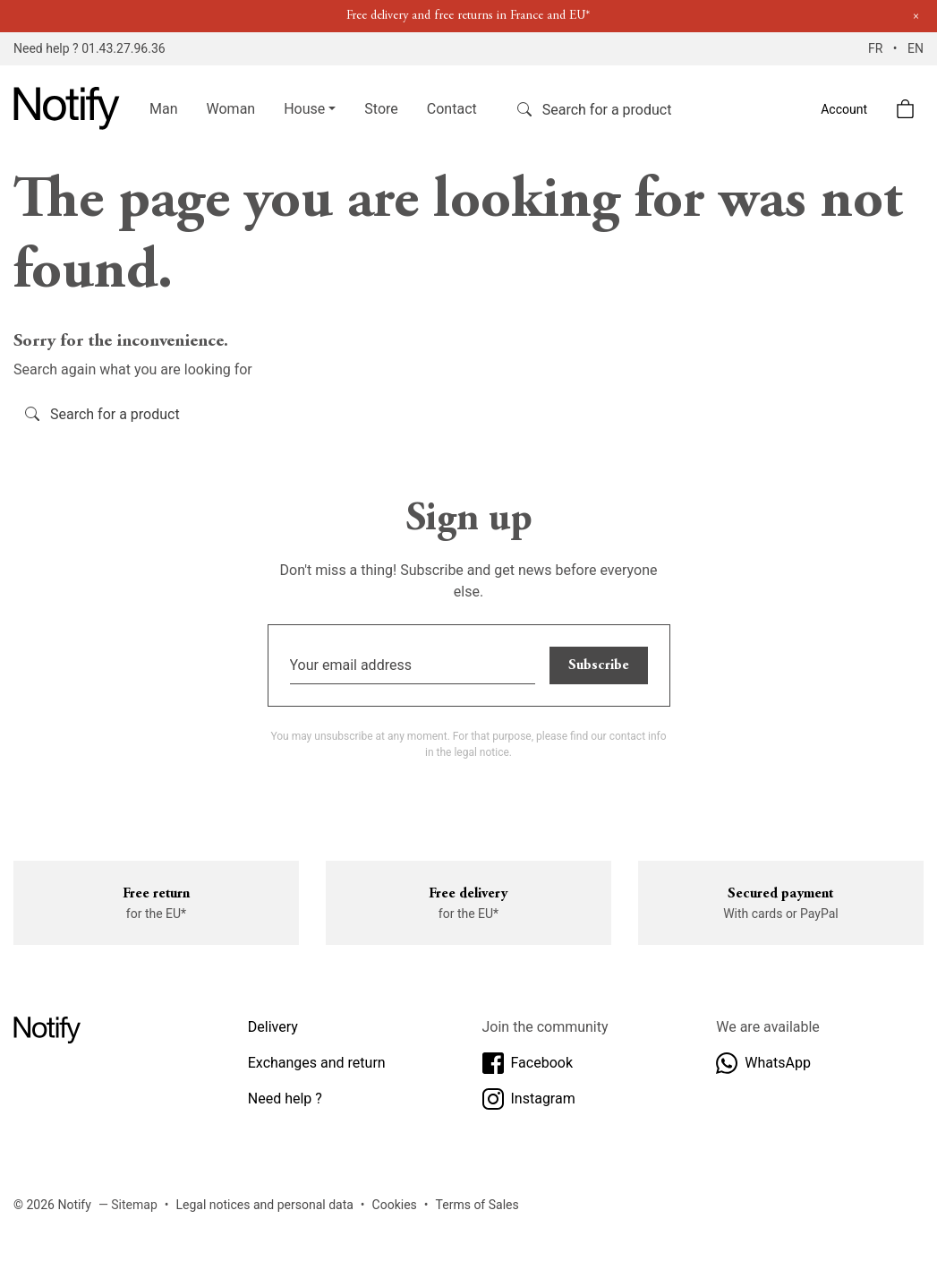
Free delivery (468, 894)
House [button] (304, 108)
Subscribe (598, 665)
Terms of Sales (477, 1204)
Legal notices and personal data (265, 1204)
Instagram (528, 1099)
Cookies (394, 1204)
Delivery (273, 1026)
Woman (231, 108)
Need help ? (285, 1098)
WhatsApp (763, 1063)
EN (915, 48)
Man (163, 108)
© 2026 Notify (52, 1204)
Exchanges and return (317, 1062)
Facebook (527, 1063)
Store (380, 108)
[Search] (624, 109)
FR (877, 48)
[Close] (916, 16)
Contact (452, 108)
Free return (156, 894)
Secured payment (780, 894)
